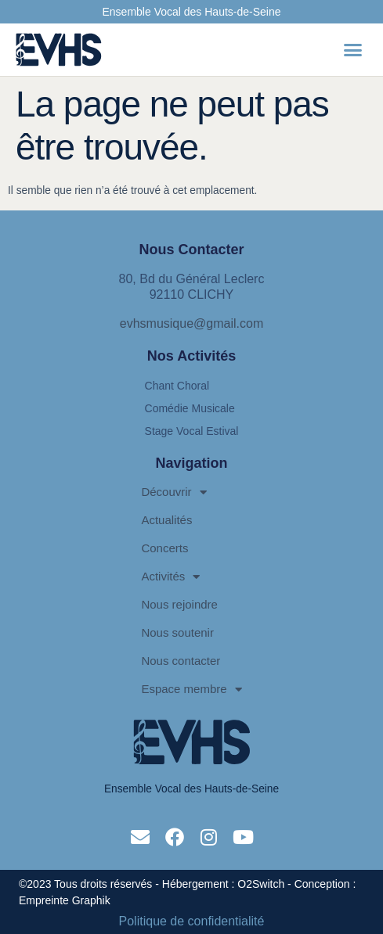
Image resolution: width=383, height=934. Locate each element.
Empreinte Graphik (64, 900)
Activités (170, 577)
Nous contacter (180, 660)
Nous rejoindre (179, 604)
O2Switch (260, 884)
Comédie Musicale (190, 408)
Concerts (164, 548)
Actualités (166, 519)
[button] (353, 50)
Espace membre (191, 689)
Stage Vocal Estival (192, 431)
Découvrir (173, 492)
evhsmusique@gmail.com (191, 323)
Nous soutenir (177, 632)
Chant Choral (177, 385)
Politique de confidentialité (192, 921)
